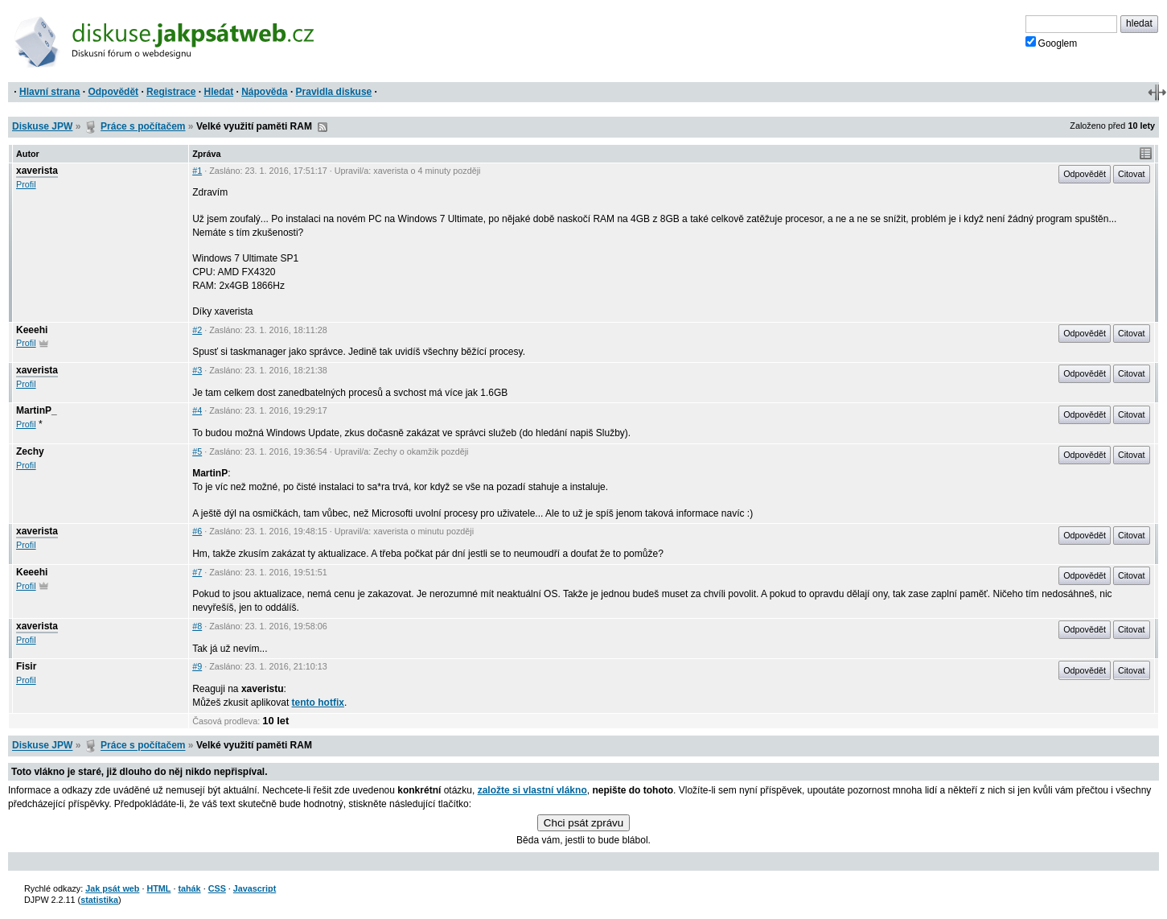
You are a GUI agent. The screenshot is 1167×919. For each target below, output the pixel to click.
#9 (197, 666)
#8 (197, 626)
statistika (99, 900)
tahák (189, 888)
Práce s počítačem (143, 126)
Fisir (26, 666)
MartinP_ (36, 410)
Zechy (30, 451)
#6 (197, 531)
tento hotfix (318, 702)
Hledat (218, 91)
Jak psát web (112, 888)
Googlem (1051, 42)
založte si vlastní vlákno (532, 790)
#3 (197, 370)
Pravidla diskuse (334, 91)
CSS (217, 888)
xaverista (37, 170)
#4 (197, 410)
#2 (197, 330)
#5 (197, 451)
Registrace (170, 91)
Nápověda (264, 91)
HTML (158, 888)
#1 (197, 170)
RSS (322, 127)
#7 (197, 572)
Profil (26, 184)
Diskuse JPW (42, 126)
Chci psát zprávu (583, 823)
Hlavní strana (49, 91)
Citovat (1131, 174)
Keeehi (31, 330)
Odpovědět (113, 91)
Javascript (254, 888)
